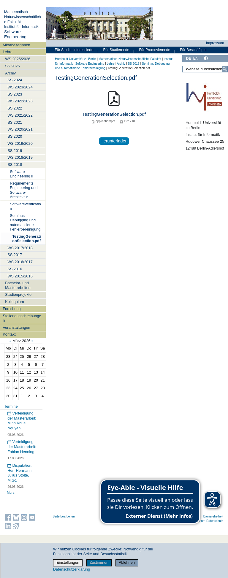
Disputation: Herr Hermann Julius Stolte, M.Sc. (19, 472)
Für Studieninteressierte (74, 50)
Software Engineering (15, 34)
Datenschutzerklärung (71, 569)
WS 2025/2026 (17, 59)
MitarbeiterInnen (16, 45)
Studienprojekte (18, 294)
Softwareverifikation (25, 206)
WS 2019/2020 (20, 143)
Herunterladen (113, 141)
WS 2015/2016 (20, 276)
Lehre (7, 52)
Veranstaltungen (16, 327)
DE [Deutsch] (188, 58)
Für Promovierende (154, 50)
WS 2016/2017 (20, 262)
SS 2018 (14, 164)
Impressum (215, 43)
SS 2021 (14, 122)
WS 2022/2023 (20, 101)
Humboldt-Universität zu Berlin (75, 59)
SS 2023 (14, 94)
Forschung (11, 309)
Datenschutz (214, 521)
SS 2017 (14, 255)
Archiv (10, 73)
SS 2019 (14, 150)
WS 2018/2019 (20, 157)
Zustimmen (99, 562)
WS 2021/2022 (20, 115)
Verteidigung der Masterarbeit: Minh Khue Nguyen (21, 420)
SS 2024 (14, 80)
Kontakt (9, 334)
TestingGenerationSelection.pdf (26, 238)
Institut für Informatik (21, 26)
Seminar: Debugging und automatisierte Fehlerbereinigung (25, 222)
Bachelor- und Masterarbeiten (17, 285)
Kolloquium (14, 301)
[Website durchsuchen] (205, 69)
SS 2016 (14, 269)
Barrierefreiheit (213, 516)
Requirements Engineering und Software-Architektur (23, 190)
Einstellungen (67, 562)
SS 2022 (14, 108)
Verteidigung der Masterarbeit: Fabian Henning (21, 446)
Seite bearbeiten (64, 516)
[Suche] (225, 69)
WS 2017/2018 (20, 248)
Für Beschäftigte (193, 50)
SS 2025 (12, 66)
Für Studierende (116, 50)
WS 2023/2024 (20, 87)
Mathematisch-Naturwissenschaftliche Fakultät (22, 16)
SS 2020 (14, 136)
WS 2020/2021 (20, 129)
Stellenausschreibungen (22, 318)
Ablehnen (127, 562)
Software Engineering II (21, 173)
